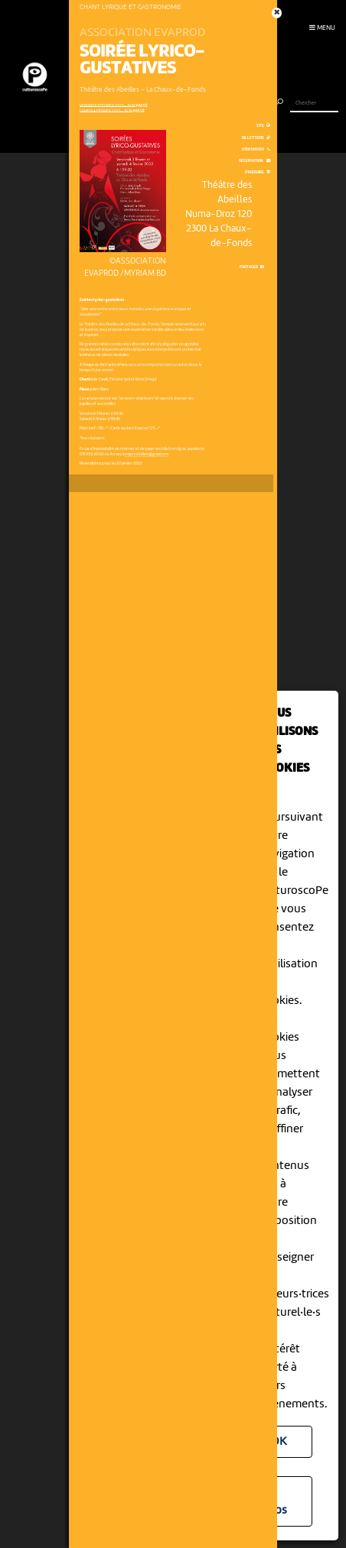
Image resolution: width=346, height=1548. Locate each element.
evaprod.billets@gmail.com (146, 454)
